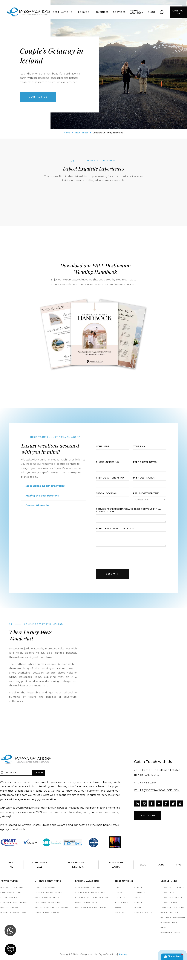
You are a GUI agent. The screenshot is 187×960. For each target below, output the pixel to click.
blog (151, 12)
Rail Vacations (9, 908)
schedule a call (39, 864)
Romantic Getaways (12, 888)
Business (102, 12)
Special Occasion (107, 497)
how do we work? (116, 864)
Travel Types (82, 134)
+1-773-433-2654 (145, 782)
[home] (28, 12)
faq (178, 864)
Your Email (140, 450)
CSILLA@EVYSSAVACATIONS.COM (157, 790)
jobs (161, 864)
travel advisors (136, 12)
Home (67, 134)
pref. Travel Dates (144, 466)
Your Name (102, 450)
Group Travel (9, 898)
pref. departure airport (111, 481)
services (119, 12)
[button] (64, 12)
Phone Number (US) (107, 466)
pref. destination (144, 481)
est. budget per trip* (146, 497)
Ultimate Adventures (13, 913)
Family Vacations (10, 893)
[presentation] (119, 561)
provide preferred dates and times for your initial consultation (128, 514)
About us (12, 864)
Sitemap (122, 954)
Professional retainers (77, 864)
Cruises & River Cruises (14, 903)
